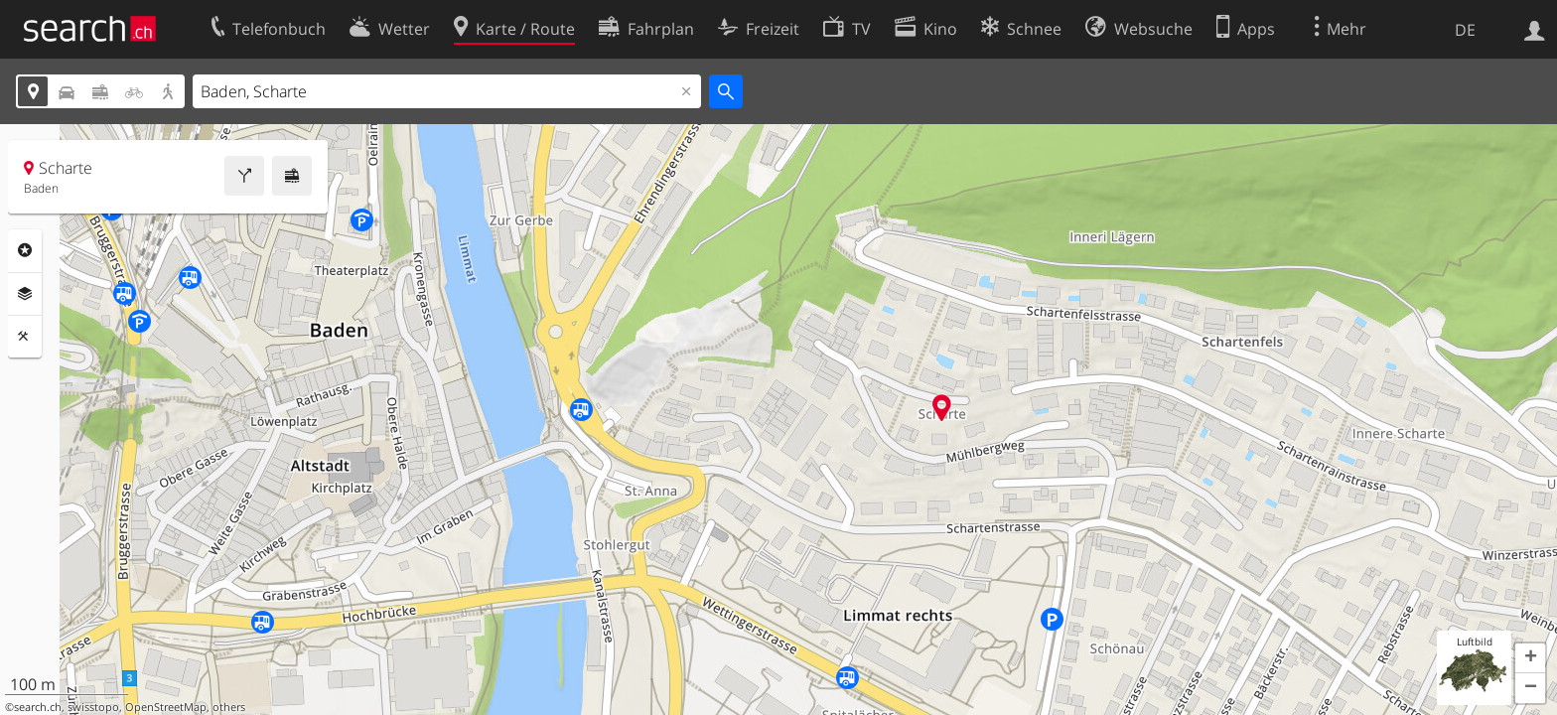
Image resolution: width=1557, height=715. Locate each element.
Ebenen (25, 294)
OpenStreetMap (166, 707)
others (228, 707)
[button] (1530, 658)
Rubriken (25, 250)
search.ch (38, 707)
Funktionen (25, 337)
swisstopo (93, 707)
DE (1465, 30)
